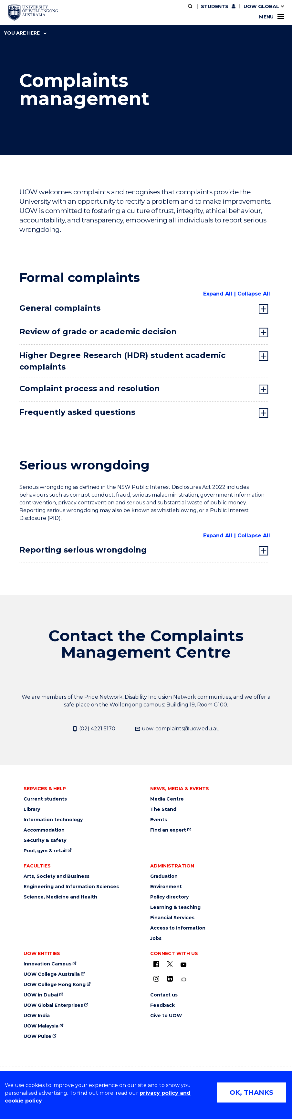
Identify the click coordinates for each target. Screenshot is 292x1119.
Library (32, 809)
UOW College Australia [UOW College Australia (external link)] (52, 974)
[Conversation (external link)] (183, 979)
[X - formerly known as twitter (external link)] (170, 964)
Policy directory (169, 897)
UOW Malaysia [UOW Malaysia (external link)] (41, 1026)
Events (158, 820)
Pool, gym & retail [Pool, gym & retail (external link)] (45, 851)
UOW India (37, 1015)
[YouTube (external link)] (183, 964)
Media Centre (167, 799)
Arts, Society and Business (56, 876)
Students (214, 6)
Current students (45, 799)
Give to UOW (166, 1015)
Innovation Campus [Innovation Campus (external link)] (47, 964)
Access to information (177, 928)
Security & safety (45, 840)
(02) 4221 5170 (93, 729)
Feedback (162, 1005)
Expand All (217, 294)
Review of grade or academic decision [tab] (98, 331)
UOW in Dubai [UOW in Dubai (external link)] (41, 995)
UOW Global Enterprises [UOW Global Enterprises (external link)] (53, 1005)
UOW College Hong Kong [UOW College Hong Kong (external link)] (55, 984)
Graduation (164, 876)
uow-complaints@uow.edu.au (177, 729)
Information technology (53, 820)
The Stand (163, 809)
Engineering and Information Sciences (71, 886)
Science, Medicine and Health (60, 897)
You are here (25, 33)
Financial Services (172, 917)
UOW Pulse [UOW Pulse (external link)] (37, 1036)
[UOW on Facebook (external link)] (156, 964)
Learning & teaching (175, 907)
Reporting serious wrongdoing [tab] (83, 549)
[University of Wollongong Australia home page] (33, 13)
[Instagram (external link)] (156, 979)
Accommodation (44, 830)
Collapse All (253, 294)
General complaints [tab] (59, 308)
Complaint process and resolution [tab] (89, 388)
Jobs (156, 938)
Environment (166, 886)
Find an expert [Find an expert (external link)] (168, 830)
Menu (271, 17)
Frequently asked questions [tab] (77, 412)
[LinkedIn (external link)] (170, 979)
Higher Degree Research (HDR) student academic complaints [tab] (122, 360)
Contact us (164, 995)
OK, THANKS (251, 1092)
